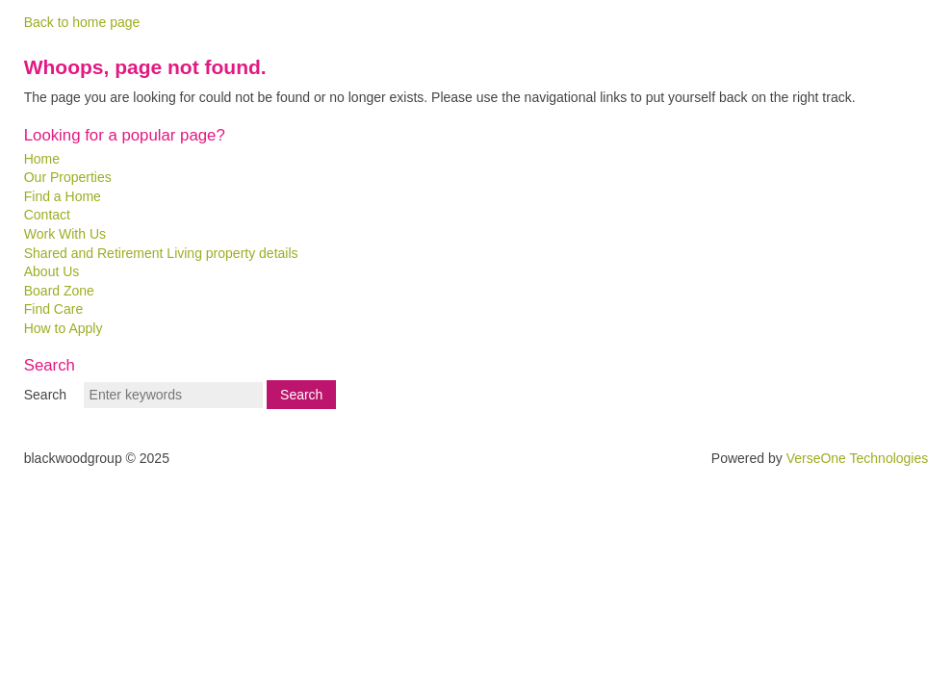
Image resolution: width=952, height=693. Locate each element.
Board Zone (59, 290)
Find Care (53, 309)
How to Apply (63, 328)
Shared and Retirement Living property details (161, 253)
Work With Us (65, 234)
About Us (52, 271)
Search (45, 394)
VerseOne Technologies (857, 458)
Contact (47, 214)
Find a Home (62, 196)
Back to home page (82, 22)
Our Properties (68, 177)
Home (42, 159)
